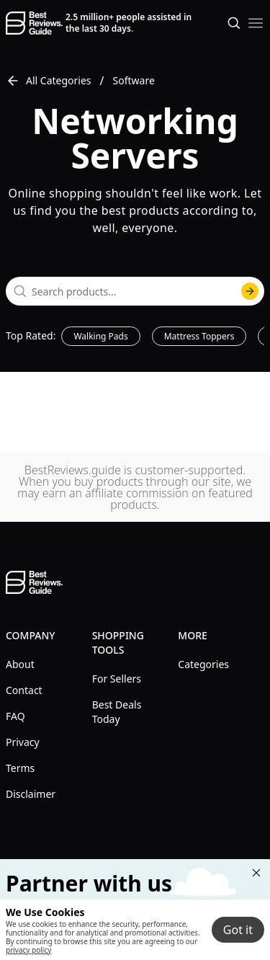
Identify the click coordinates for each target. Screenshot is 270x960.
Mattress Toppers (199, 336)
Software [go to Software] (134, 80)
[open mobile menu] (255, 23)
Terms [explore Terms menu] (20, 768)
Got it (238, 930)
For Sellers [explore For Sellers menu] (116, 678)
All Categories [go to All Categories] (48, 81)
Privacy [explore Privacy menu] (23, 742)
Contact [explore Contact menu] (24, 690)
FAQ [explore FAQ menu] (15, 716)
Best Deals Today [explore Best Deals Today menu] (117, 712)
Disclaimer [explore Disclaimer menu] (30, 794)
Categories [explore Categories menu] (203, 664)
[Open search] (234, 23)
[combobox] (135, 291)
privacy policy (28, 950)
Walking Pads (100, 336)
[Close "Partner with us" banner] (256, 873)
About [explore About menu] (20, 664)
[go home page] (34, 23)
